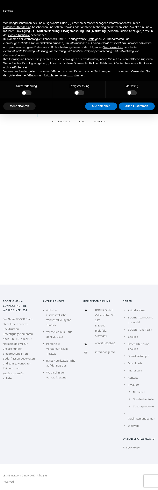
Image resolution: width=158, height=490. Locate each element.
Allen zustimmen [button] (136, 106)
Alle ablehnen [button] (101, 106)
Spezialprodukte (143, 406)
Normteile (139, 392)
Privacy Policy (131, 447)
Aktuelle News (137, 310)
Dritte (91, 39)
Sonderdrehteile (143, 399)
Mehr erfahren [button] (19, 106)
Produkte (133, 385)
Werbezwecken (113, 47)
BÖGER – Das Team (140, 329)
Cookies (133, 337)
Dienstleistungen (138, 356)
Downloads (135, 363)
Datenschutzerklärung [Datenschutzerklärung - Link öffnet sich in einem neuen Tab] (17, 27)
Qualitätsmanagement (142, 418)
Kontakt (133, 377)
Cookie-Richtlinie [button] (19, 35)
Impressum (135, 370)
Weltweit (133, 426)
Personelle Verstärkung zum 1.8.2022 (57, 348)
